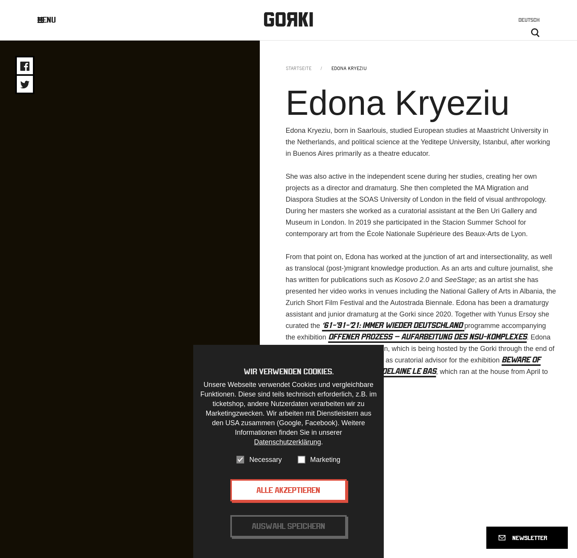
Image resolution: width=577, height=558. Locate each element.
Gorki (288, 19)
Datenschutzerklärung (287, 442)
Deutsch (529, 19)
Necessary (265, 459)
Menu (52, 20)
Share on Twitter (24, 84)
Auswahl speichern (288, 526)
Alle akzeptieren (288, 490)
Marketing (325, 459)
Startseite (298, 68)
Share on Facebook (24, 66)
